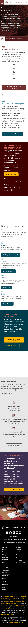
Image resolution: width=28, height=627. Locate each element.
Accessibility (5, 568)
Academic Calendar (19, 548)
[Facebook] (7, 533)
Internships (6, 287)
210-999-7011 (14, 536)
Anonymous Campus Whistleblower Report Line (6, 573)
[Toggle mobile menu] (2, 2)
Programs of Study (10, 38)
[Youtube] (17, 533)
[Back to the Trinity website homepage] (1, 7)
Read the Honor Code (14, 489)
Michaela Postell (5, 608)
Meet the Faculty (11, 174)
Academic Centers (11, 345)
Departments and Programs (12, 134)
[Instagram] (10, 533)
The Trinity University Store (20, 561)
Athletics (18, 552)
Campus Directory (4, 548)
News (3, 562)
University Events (6, 565)
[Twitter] (14, 533)
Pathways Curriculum (10, 93)
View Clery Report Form (7, 614)
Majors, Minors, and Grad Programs (14, 87)
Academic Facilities (14, 445)
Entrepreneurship (8, 271)
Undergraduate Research (10, 255)
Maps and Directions (5, 558)
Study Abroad (7, 304)
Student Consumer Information (5, 583)
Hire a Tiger (19, 557)
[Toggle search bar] (26, 2)
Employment (5, 552)
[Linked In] (20, 533)
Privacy (4, 578)
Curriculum (21, 38)
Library (4, 555)
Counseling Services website (15, 622)
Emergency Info (20, 555)
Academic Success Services (14, 340)
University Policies (4, 588)
